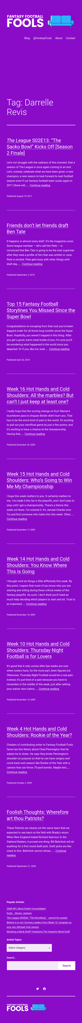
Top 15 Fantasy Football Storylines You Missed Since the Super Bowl (41, 310)
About (58, 38)
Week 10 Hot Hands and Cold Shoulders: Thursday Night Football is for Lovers (38, 650)
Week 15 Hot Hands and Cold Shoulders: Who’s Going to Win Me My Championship (39, 480)
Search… (11, 957)
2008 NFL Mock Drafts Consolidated (26, 908)
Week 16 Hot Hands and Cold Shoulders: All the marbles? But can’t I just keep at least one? (40, 395)
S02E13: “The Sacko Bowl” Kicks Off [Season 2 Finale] (40, 147)
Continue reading (40, 185)
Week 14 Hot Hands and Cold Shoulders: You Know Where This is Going (38, 565)
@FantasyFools (42, 38)
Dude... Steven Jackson (19, 913)
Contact (70, 38)
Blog (27, 38)
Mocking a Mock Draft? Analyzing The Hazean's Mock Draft (38, 931)
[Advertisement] (41, 74)
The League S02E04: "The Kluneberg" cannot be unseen (37, 917)
